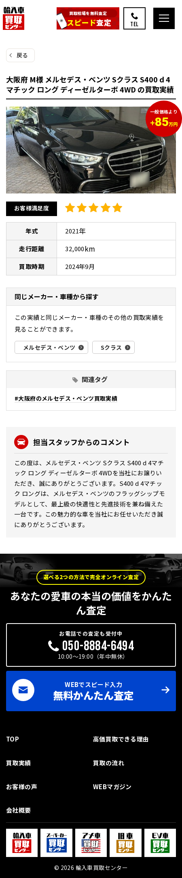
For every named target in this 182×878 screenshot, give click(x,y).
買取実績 (18, 762)
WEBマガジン (112, 786)
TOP (12, 739)
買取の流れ (108, 762)
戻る (22, 55)
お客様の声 (21, 786)
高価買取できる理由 (121, 739)
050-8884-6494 (98, 646)
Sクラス (111, 347)
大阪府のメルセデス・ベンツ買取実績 (67, 398)
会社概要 (18, 810)
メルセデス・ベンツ (49, 347)
